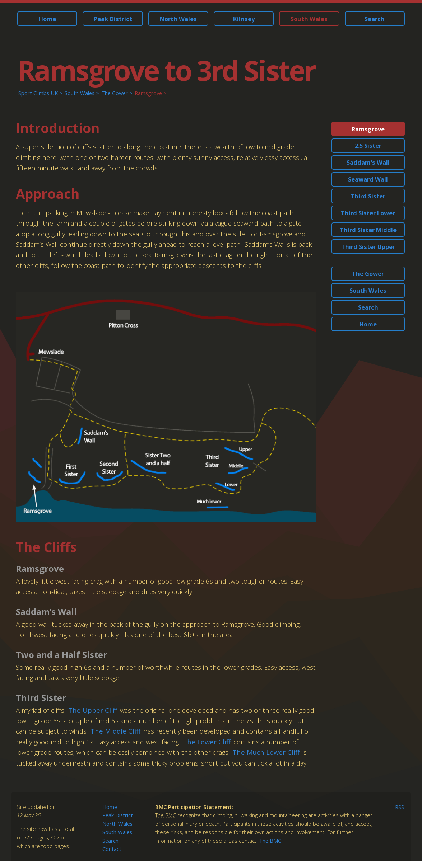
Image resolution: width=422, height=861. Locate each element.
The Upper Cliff (92, 710)
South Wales (309, 19)
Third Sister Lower (368, 213)
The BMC (270, 840)
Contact (111, 848)
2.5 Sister (368, 145)
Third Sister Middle (368, 230)
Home (47, 19)
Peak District (113, 19)
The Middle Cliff (115, 730)
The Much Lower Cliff (266, 752)
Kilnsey (244, 19)
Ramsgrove (148, 93)
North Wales (178, 19)
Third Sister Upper (368, 247)
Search (375, 19)
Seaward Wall (368, 179)
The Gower (114, 93)
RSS (399, 806)
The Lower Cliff (207, 741)
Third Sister (368, 196)
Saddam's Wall (368, 162)
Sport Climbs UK (38, 93)
